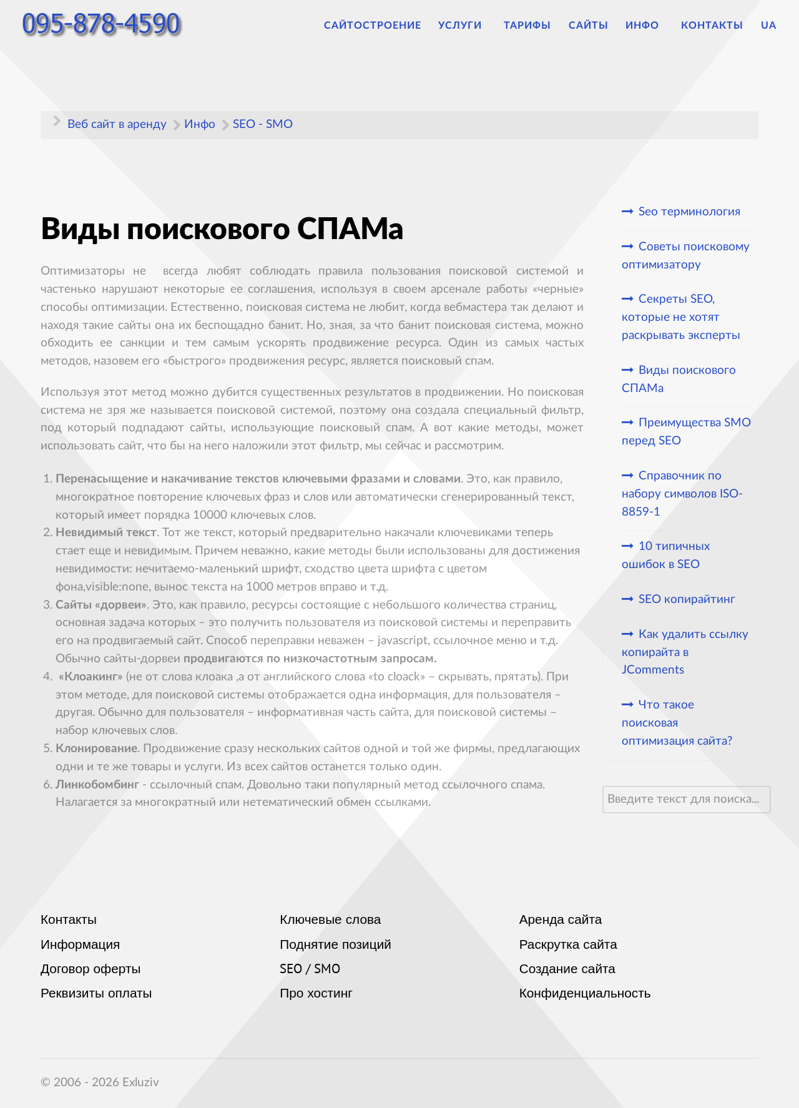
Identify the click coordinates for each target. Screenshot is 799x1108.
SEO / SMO (310, 970)
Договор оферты (90, 970)
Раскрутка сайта (568, 946)
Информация (80, 946)
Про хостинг (316, 994)
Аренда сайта (560, 921)
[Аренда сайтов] (106, 25)
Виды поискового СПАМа (679, 380)
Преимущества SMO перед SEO (686, 432)
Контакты (69, 921)
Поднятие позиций (335, 946)
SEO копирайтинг (687, 599)
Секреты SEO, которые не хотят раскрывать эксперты (681, 317)
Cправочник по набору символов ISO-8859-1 (682, 494)
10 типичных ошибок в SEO (666, 556)
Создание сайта (567, 970)
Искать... (602, 786)
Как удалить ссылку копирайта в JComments (685, 653)
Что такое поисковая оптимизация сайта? (677, 723)
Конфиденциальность (585, 994)
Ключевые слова (330, 921)
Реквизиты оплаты (96, 994)
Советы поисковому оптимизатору (686, 256)
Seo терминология (689, 212)
